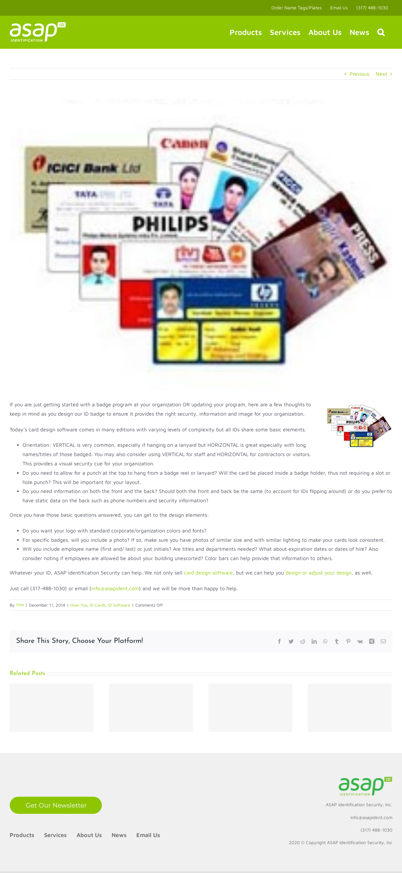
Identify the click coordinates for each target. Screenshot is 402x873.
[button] (380, 32)
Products (22, 835)
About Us (89, 835)
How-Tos (78, 605)
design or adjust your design (319, 572)
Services (55, 835)
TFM (20, 605)
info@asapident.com (115, 588)
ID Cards (97, 605)
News (119, 835)
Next (381, 74)
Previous (359, 74)
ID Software (119, 605)
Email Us (148, 835)
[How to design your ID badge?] (201, 244)
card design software (208, 572)
